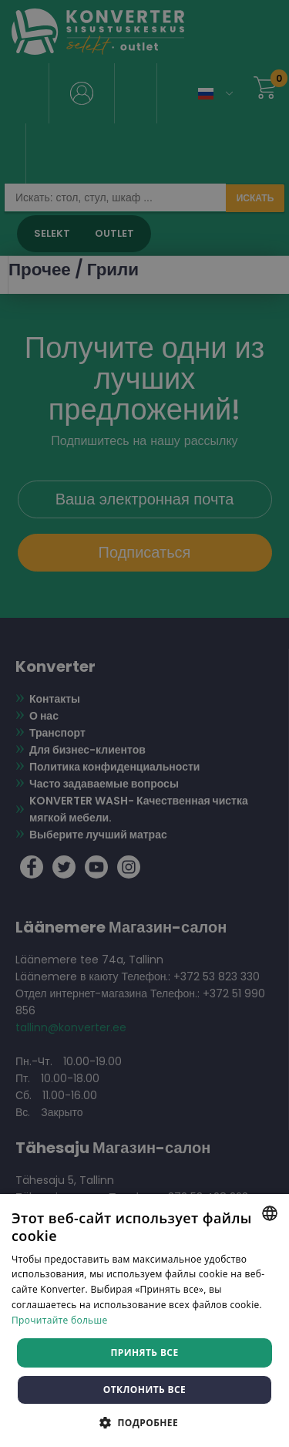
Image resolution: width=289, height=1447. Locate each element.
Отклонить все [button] (144, 1389)
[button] (144, 1422)
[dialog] (144, 723)
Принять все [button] (144, 1352)
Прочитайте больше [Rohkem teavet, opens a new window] (59, 1320)
